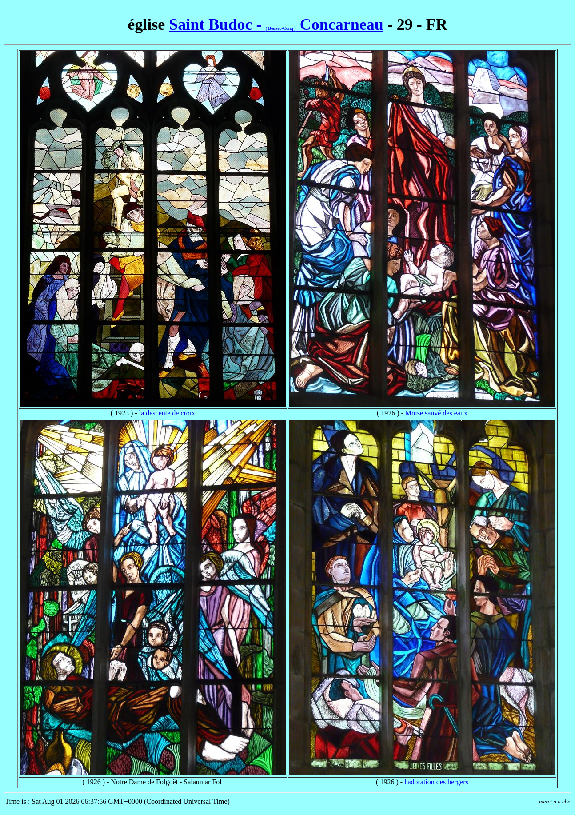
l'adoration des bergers (436, 782)
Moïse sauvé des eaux (436, 413)
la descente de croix (167, 413)
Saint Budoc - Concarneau (276, 24)
